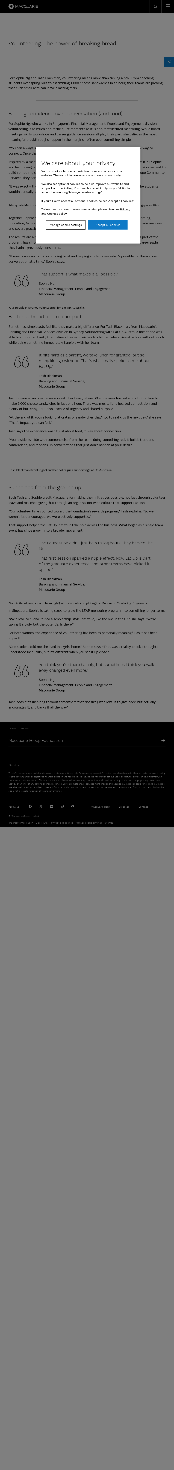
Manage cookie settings (66, 225)
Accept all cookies (108, 225)
